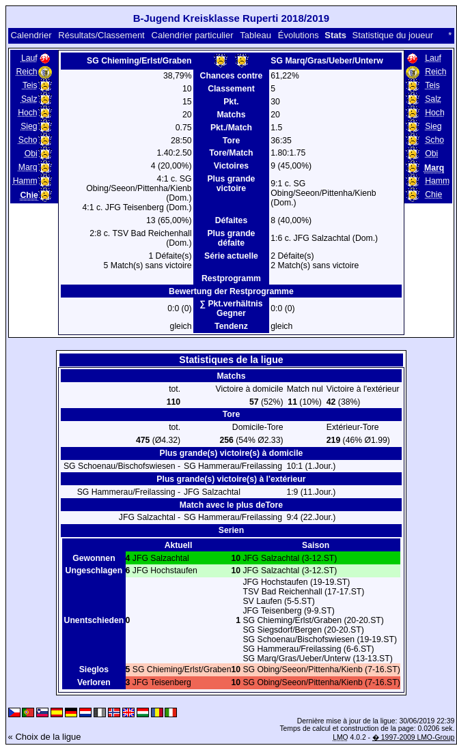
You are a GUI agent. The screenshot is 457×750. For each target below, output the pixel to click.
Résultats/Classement (101, 35)
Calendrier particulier (193, 35)
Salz (29, 99)
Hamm (25, 181)
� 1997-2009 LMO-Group (413, 737)
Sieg (28, 126)
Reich (26, 71)
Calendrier (30, 35)
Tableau (255, 35)
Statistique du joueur (393, 35)
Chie (433, 194)
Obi (31, 153)
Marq (28, 167)
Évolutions (298, 35)
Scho (28, 140)
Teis (30, 85)
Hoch (28, 112)
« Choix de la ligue (44, 737)
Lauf (29, 58)
